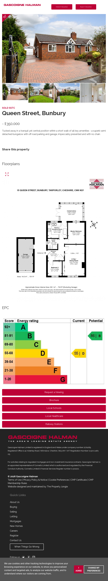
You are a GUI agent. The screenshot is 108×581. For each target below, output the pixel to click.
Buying (13, 507)
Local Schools (54, 408)
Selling (13, 511)
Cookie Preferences (59, 480)
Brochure (54, 400)
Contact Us (16, 540)
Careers (14, 530)
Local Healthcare (54, 416)
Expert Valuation (86, 7)
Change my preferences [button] (93, 569)
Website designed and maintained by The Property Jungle (38, 486)
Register (14, 535)
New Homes (16, 526)
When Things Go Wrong (26, 546)
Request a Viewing (54, 392)
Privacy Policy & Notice (35, 480)
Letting (13, 516)
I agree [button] (79, 569)
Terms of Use (15, 480)
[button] (10, 48)
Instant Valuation (62, 7)
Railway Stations (54, 424)
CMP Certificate (79, 480)
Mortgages (15, 521)
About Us (15, 502)
